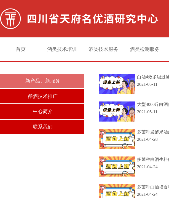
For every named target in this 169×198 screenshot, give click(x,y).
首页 (21, 49)
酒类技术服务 (103, 49)
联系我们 (43, 127)
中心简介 (43, 111)
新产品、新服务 (42, 81)
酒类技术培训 (62, 49)
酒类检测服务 (145, 49)
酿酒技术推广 (43, 96)
